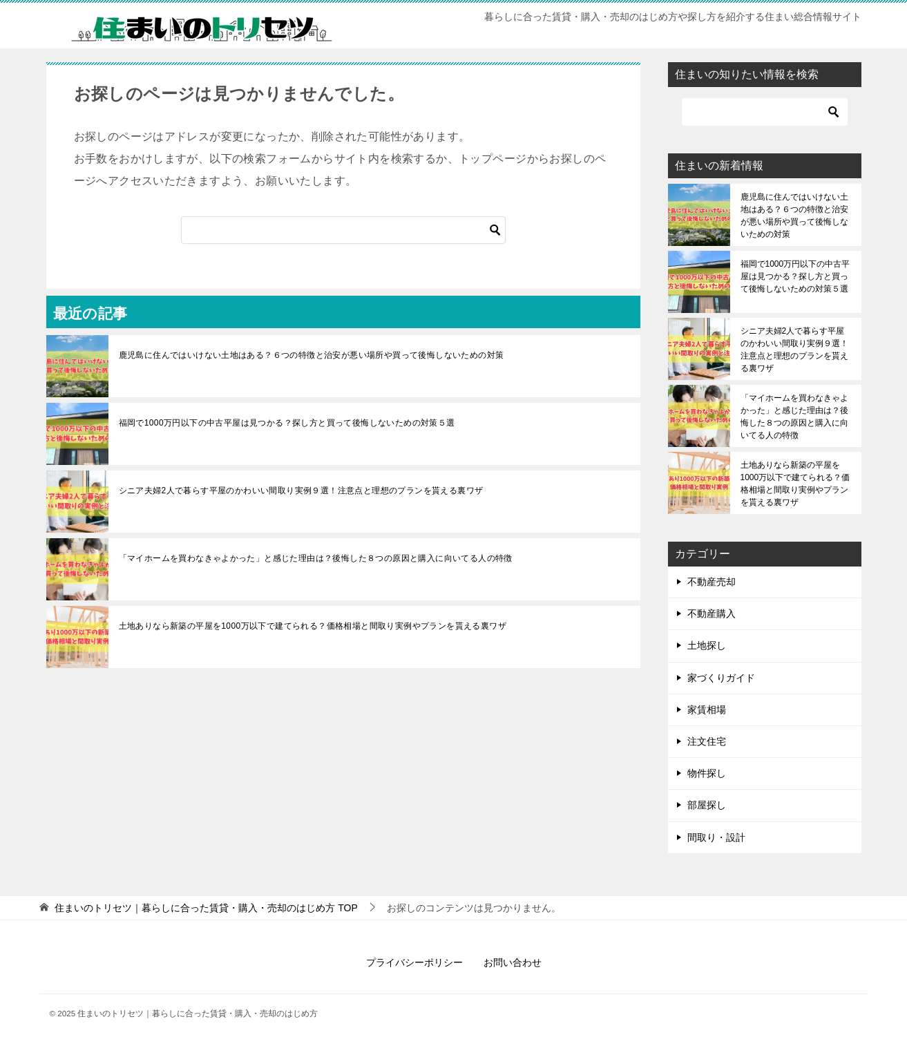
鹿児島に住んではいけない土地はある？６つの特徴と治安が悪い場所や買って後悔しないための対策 (311, 355)
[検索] (343, 230)
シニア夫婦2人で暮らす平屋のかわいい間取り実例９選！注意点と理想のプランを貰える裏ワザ (301, 490)
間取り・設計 (716, 837)
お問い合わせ (513, 962)
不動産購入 (711, 613)
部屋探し (706, 804)
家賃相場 (706, 709)
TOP (206, 907)
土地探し (706, 645)
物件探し (706, 773)
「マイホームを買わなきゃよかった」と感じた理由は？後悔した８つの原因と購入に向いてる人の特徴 (316, 558)
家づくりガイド (721, 677)
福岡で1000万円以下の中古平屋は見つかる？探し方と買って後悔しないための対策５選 (287, 423)
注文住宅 (706, 741)
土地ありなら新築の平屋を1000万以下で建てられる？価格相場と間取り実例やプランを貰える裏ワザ (313, 626)
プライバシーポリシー (414, 962)
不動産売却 (711, 581)
